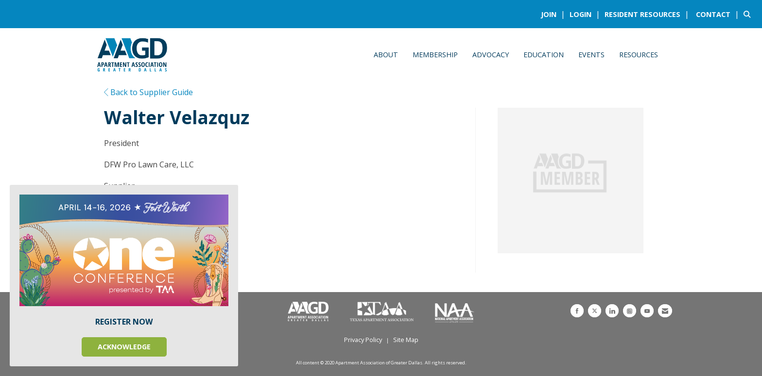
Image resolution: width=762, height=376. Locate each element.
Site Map (405, 339)
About (386, 54)
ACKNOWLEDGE (124, 346)
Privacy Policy (363, 339)
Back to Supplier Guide (148, 92)
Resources (638, 54)
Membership (435, 54)
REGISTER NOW (124, 321)
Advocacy (490, 54)
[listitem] (554, 14)
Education (543, 54)
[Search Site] (749, 14)
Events (591, 54)
